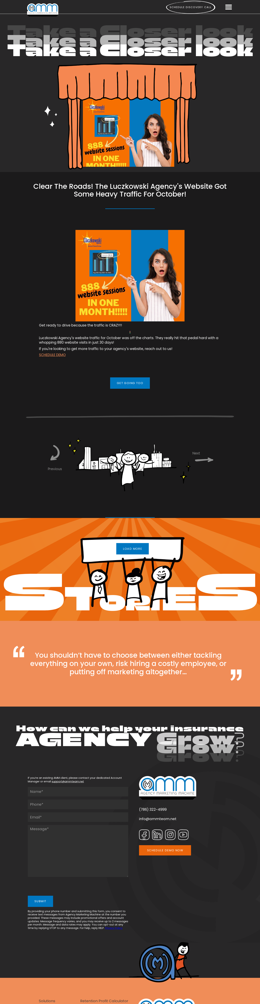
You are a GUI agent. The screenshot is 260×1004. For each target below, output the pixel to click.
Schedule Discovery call (191, 7)
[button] (228, 7)
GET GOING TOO (130, 383)
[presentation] (55, 887)
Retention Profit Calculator (104, 1001)
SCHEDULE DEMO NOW (165, 850)
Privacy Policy (113, 928)
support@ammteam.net (68, 781)
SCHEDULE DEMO (52, 354)
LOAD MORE (132, 549)
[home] (42, 9)
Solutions (47, 1001)
